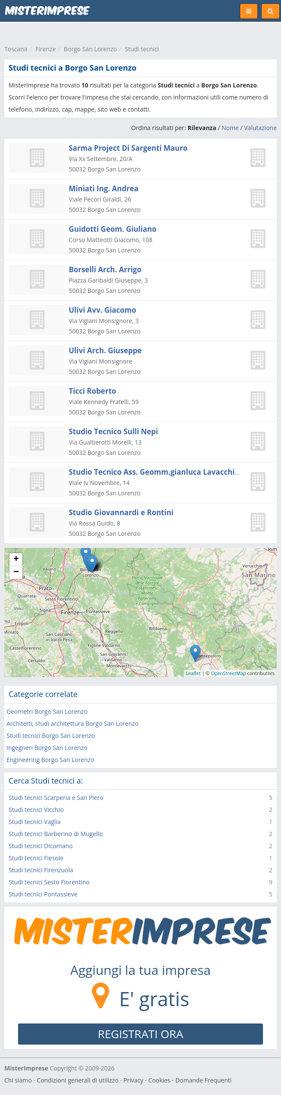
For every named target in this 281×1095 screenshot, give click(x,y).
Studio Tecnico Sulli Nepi (113, 431)
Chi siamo (18, 1080)
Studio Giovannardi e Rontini (121, 512)
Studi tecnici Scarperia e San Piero (56, 797)
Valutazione (260, 128)
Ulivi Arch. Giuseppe (105, 350)
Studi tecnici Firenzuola (41, 870)
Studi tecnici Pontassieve (43, 894)
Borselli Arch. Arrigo (105, 269)
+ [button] (16, 559)
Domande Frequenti (203, 1080)
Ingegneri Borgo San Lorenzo (46, 747)
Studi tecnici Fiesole (36, 858)
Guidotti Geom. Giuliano (112, 229)
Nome (230, 128)
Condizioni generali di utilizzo (78, 1080)
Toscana (15, 49)
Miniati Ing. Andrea (103, 188)
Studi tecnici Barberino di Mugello (56, 834)
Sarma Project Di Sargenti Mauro (128, 148)
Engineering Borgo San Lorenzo (50, 760)
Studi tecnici (142, 49)
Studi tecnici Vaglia (35, 822)
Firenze (45, 49)
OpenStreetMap (228, 673)
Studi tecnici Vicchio (36, 810)
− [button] (16, 572)
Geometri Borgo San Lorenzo (47, 711)
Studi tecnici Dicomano (41, 846)
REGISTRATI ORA (140, 1034)
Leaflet (193, 673)
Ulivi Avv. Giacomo (102, 310)
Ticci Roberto (92, 391)
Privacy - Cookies (146, 1080)
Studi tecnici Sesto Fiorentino (49, 882)
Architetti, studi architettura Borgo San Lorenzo (72, 723)
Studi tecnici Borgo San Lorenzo (50, 735)
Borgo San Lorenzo (90, 49)
